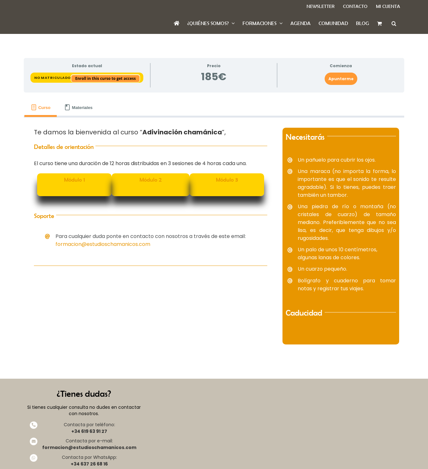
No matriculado (53, 77)
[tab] (40, 108)
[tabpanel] (214, 236)
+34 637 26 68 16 (89, 464)
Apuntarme (340, 78)
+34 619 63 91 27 (89, 431)
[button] (394, 23)
